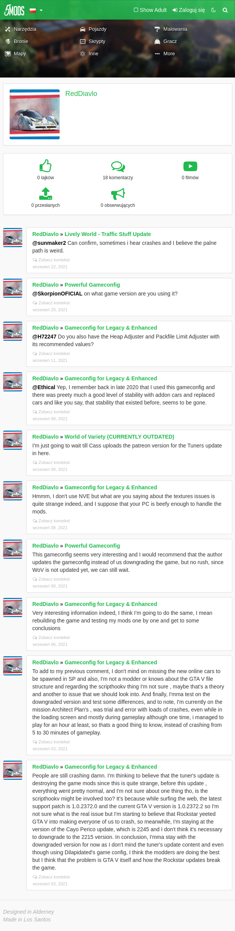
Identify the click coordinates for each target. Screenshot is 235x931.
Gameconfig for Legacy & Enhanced (111, 328)
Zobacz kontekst (51, 260)
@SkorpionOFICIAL (57, 294)
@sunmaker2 (49, 243)
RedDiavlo (81, 93)
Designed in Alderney (28, 912)
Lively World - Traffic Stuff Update (108, 234)
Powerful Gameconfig (92, 285)
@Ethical (43, 387)
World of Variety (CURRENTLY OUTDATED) (119, 437)
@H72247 (44, 336)
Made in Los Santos (27, 919)
